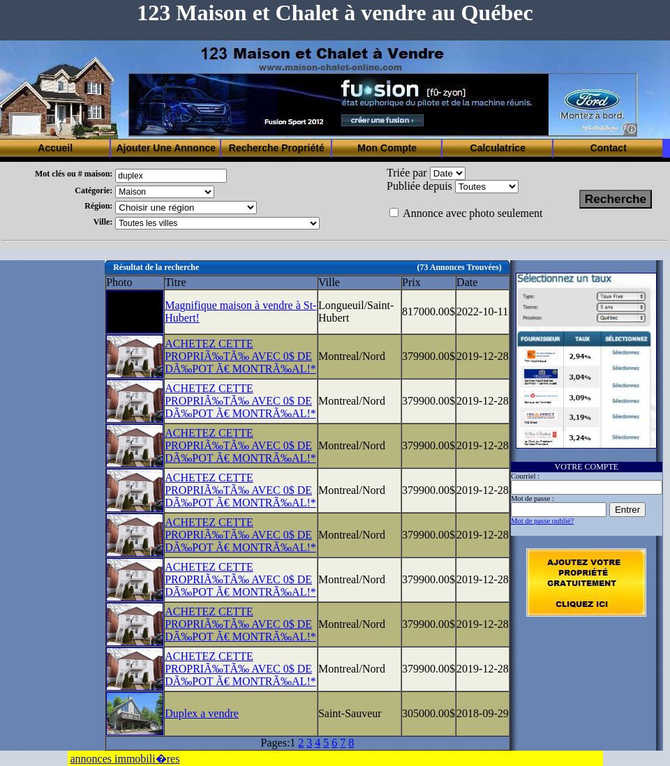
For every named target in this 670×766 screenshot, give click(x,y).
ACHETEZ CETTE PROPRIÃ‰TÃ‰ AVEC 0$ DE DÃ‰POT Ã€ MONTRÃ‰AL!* (240, 356)
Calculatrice (498, 147)
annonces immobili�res (125, 759)
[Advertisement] (52, 469)
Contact (608, 147)
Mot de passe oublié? (542, 521)
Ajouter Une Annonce (166, 147)
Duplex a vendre (202, 713)
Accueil (55, 147)
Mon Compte (387, 147)
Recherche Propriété (277, 147)
